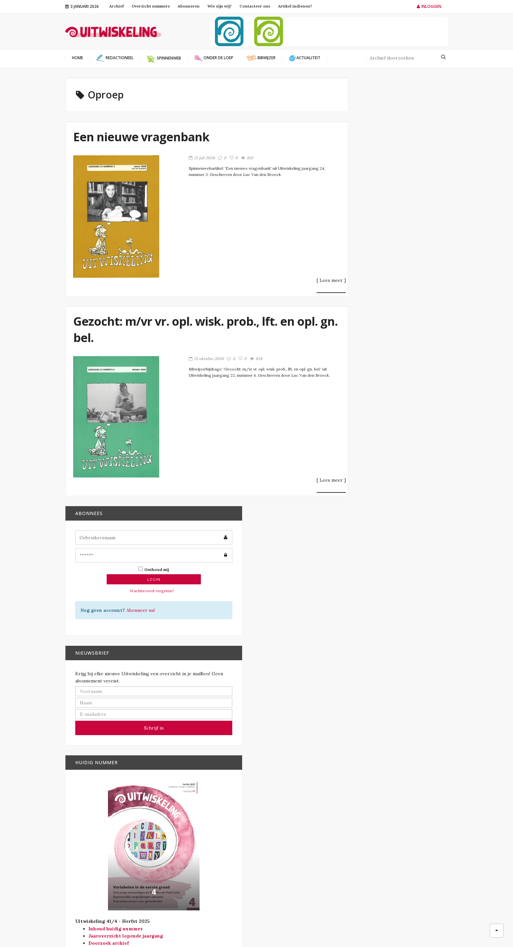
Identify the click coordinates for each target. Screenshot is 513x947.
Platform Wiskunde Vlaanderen (210, 814)
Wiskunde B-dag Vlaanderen (207, 843)
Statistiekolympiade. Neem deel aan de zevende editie (402, 732)
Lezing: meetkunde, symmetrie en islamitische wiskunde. (404, 686)
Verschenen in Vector (296, 877)
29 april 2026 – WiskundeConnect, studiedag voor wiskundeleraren (400, 598)
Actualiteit (283, 814)
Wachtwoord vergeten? (387, 162)
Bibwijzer (279, 824)
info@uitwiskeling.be (87, 866)
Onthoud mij (389, 141)
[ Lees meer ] (300, 283)
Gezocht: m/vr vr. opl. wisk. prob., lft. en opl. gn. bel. (185, 332)
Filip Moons (312, 931)
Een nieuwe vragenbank (143, 140)
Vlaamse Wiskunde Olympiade (208, 836)
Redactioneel (285, 856)
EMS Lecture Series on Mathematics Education (403, 643)
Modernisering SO (290, 835)
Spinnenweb (283, 867)
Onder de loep (286, 845)
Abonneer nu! (405, 182)
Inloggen (429, 6)
